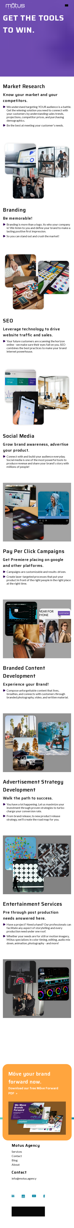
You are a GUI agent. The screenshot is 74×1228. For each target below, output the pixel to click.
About (16, 1164)
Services (17, 1151)
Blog (15, 1160)
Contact (17, 1156)
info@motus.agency (24, 1178)
